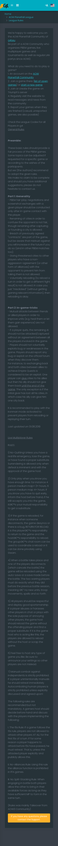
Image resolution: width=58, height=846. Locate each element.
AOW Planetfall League (21, 17)
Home (8, 13)
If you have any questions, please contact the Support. (29, 818)
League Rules (16, 20)
